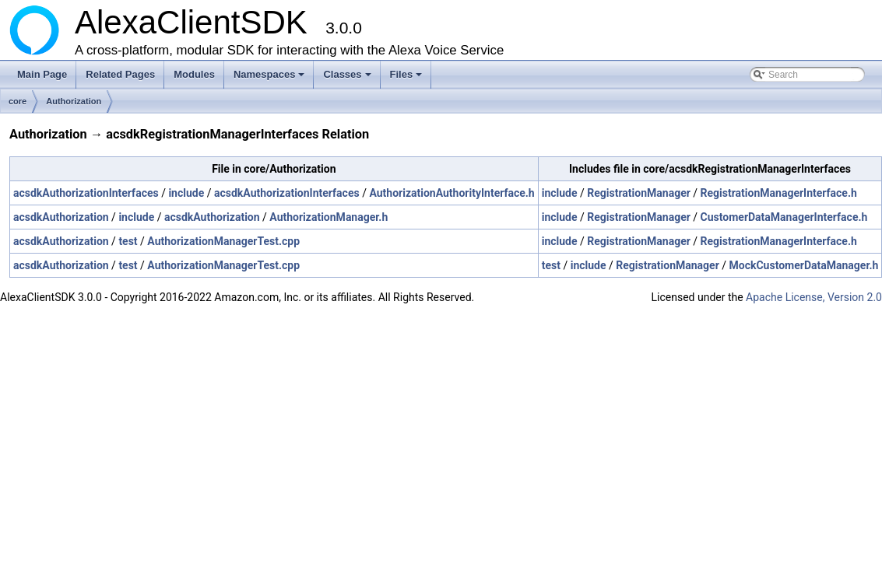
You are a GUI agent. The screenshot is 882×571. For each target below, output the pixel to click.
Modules (194, 74)
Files (407, 78)
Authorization (73, 101)
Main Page (42, 74)
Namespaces (270, 78)
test (127, 241)
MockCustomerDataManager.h (804, 265)
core (17, 101)
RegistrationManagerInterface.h (779, 193)
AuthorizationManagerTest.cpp (223, 241)
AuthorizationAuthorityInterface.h (451, 193)
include (186, 193)
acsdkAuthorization (61, 217)
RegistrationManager (638, 193)
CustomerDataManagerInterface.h (784, 217)
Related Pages (120, 74)
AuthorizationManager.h (328, 217)
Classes (348, 78)
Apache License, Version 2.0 (814, 297)
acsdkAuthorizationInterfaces (86, 193)
